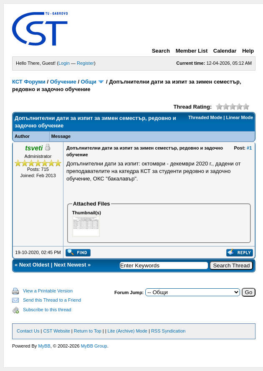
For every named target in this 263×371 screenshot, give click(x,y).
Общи (88, 82)
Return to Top (87, 330)
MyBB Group (94, 345)
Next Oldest (34, 265)
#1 (249, 147)
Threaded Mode (205, 117)
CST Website (56, 330)
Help (248, 51)
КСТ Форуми (29, 82)
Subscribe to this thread (47, 309)
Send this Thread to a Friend (52, 299)
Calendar (225, 51)
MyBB (44, 345)
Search (161, 51)
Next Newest (70, 265)
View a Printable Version (48, 290)
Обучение (63, 82)
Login (64, 63)
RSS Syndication (168, 330)
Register (85, 63)
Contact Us (28, 330)
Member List (192, 51)
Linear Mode (239, 117)
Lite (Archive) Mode (127, 330)
